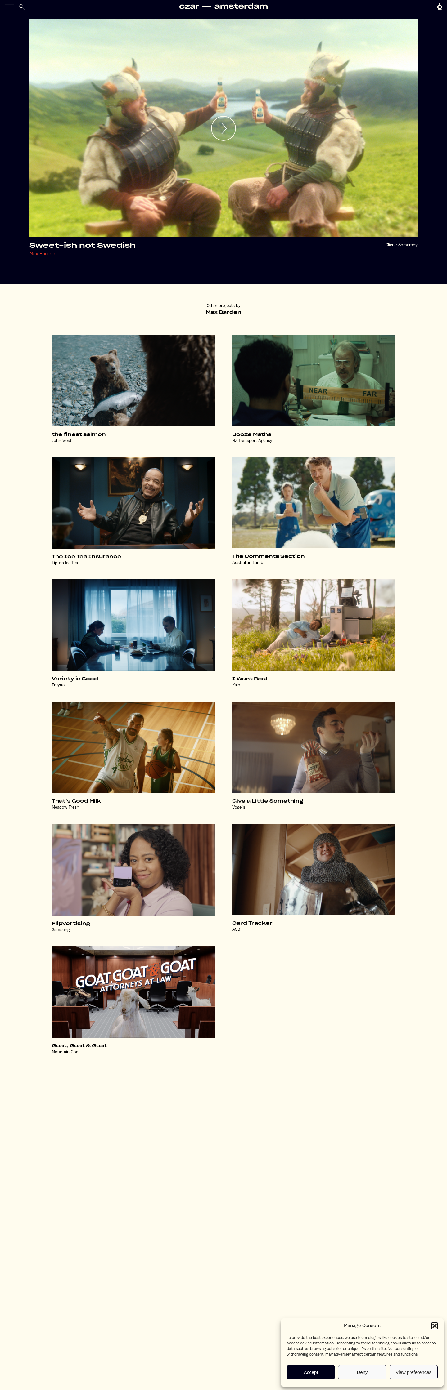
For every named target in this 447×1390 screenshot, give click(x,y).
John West (61, 441)
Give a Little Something (267, 801)
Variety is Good (75, 679)
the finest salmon (79, 434)
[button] (434, 1326)
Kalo (236, 685)
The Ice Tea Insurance (86, 557)
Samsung (61, 930)
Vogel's (238, 807)
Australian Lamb (247, 563)
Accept (311, 1372)
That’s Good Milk (76, 801)
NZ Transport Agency (252, 441)
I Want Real (249, 679)
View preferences (414, 1372)
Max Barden (42, 254)
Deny (362, 1372)
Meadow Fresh (65, 807)
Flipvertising (71, 923)
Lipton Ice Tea (65, 563)
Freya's (58, 685)
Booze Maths (251, 434)
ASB (236, 930)
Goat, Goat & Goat (79, 1046)
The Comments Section (268, 556)
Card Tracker (252, 923)
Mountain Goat (66, 1052)
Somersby (408, 245)
